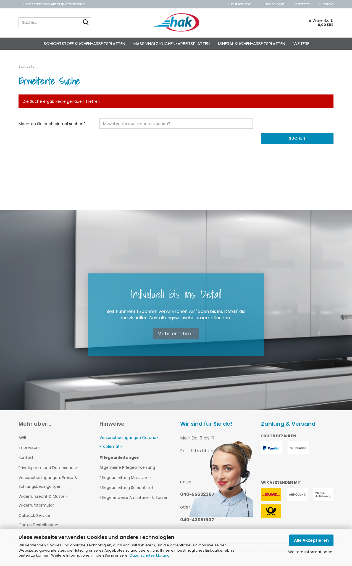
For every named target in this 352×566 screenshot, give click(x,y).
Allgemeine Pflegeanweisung (127, 467)
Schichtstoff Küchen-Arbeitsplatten (84, 43)
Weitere (301, 43)
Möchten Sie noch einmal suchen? (52, 124)
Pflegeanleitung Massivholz (125, 477)
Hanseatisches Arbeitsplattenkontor (54, 4)
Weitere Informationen (310, 552)
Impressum (29, 447)
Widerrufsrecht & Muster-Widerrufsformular (43, 501)
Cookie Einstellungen (38, 525)
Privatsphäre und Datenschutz (48, 467)
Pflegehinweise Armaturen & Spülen (134, 497)
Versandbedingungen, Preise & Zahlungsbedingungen (48, 482)
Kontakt (326, 4)
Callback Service (34, 515)
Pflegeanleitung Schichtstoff (127, 487)
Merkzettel (302, 4)
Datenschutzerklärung (150, 555)
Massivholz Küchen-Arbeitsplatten (171, 43)
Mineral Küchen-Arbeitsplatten (251, 43)
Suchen (297, 138)
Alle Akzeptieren (311, 540)
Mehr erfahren (176, 333)
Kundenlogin (272, 4)
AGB (22, 437)
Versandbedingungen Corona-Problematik (129, 442)
